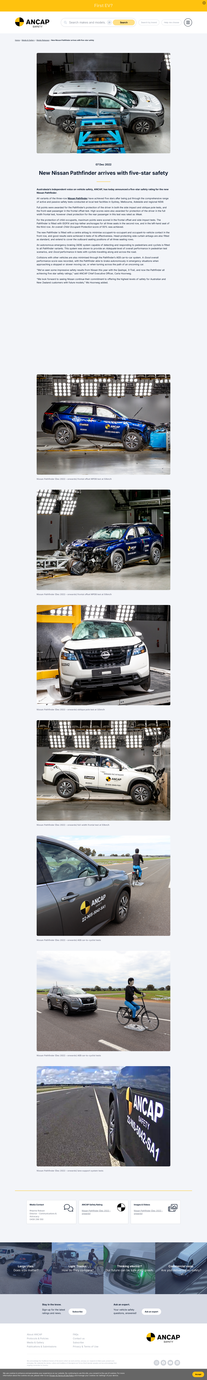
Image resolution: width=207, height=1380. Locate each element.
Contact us (79, 1338)
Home (17, 40)
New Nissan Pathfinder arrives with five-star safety (72, 40)
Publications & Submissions (41, 1346)
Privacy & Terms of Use (85, 1346)
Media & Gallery (28, 40)
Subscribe (78, 1342)
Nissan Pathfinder (78, 198)
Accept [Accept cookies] (198, 1374)
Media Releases (43, 40)
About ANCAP (34, 1334)
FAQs (75, 1334)
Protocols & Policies (37, 1338)
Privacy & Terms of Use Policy (61, 1375)
